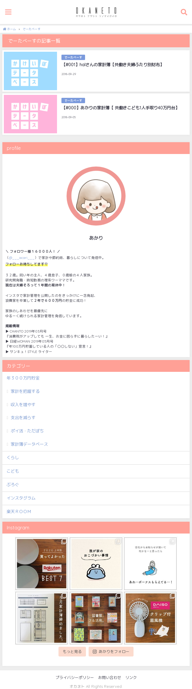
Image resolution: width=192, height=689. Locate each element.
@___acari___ (22, 257)
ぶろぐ (12, 484)
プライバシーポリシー (75, 677)
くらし (12, 457)
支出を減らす (23, 417)
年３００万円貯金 (23, 378)
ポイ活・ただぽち (27, 431)
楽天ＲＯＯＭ (18, 511)
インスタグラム (20, 498)
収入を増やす (23, 404)
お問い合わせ (109, 677)
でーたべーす (73, 57)
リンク (131, 677)
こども (12, 471)
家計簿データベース (29, 444)
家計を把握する (25, 391)
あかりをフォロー (111, 651)
